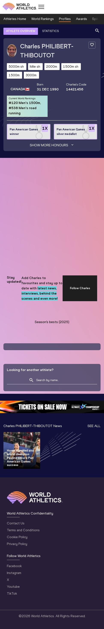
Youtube (13, 587)
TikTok (12, 593)
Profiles (65, 19)
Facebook (14, 566)
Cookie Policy (17, 537)
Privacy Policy (17, 544)
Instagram (14, 573)
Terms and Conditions (23, 530)
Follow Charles (80, 288)
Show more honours (52, 145)
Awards (81, 19)
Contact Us (15, 523)
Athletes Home (14, 19)
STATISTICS (50, 31)
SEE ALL (94, 426)
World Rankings (42, 19)
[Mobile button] (41, 7)
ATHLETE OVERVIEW (20, 31)
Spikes (97, 19)
